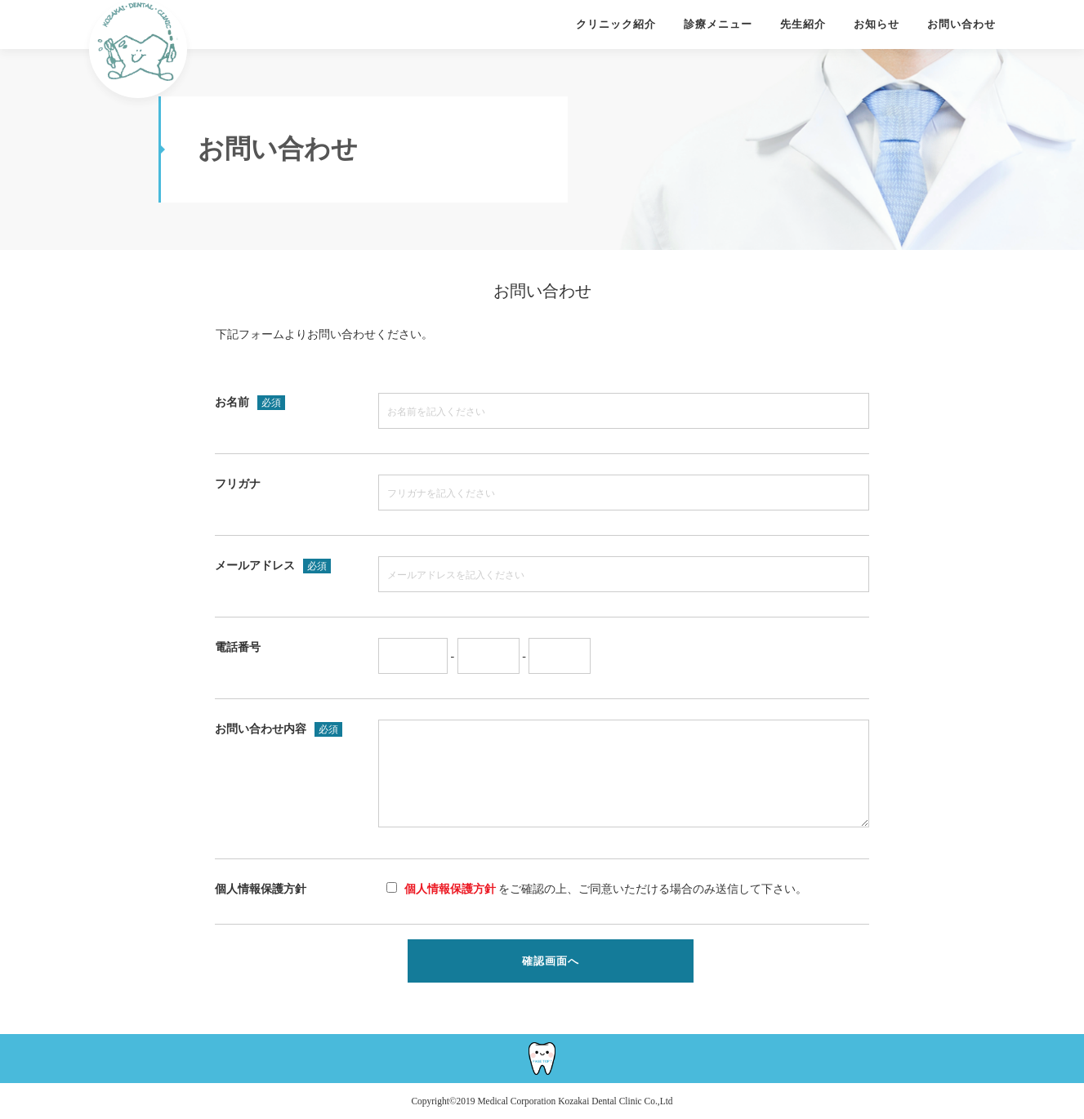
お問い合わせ (961, 24)
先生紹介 (803, 24)
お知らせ (876, 24)
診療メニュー (718, 24)
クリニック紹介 (616, 24)
